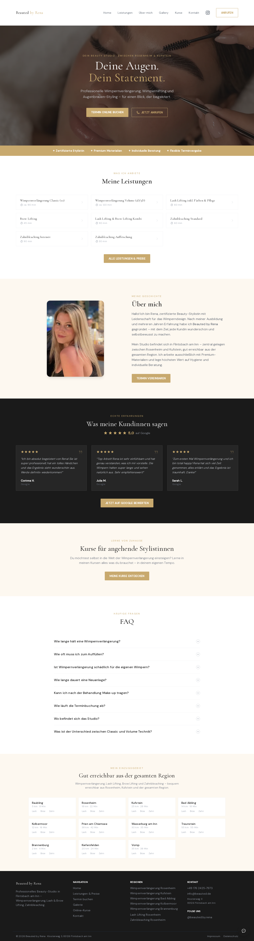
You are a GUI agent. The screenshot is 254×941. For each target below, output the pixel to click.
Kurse (179, 12)
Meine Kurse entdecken (127, 576)
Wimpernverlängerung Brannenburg (154, 908)
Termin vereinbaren (151, 378)
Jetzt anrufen (150, 112)
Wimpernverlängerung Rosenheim (153, 888)
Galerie (78, 905)
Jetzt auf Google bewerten (127, 503)
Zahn (52, 811)
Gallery (163, 12)
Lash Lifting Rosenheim (145, 914)
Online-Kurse (81, 910)
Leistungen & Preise (86, 893)
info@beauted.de (199, 893)
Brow (42, 811)
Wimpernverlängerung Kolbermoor (153, 903)
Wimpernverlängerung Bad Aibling (152, 898)
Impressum (213, 936)
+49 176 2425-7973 (200, 888)
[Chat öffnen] (243, 930)
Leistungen (125, 12)
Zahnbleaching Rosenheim (147, 920)
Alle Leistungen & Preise (127, 258)
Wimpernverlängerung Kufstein (150, 893)
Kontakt (194, 12)
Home (107, 12)
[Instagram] (208, 13)
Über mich (146, 12)
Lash (34, 811)
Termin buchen (83, 899)
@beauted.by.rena (199, 917)
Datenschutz (230, 936)
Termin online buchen (107, 112)
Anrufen (227, 12)
